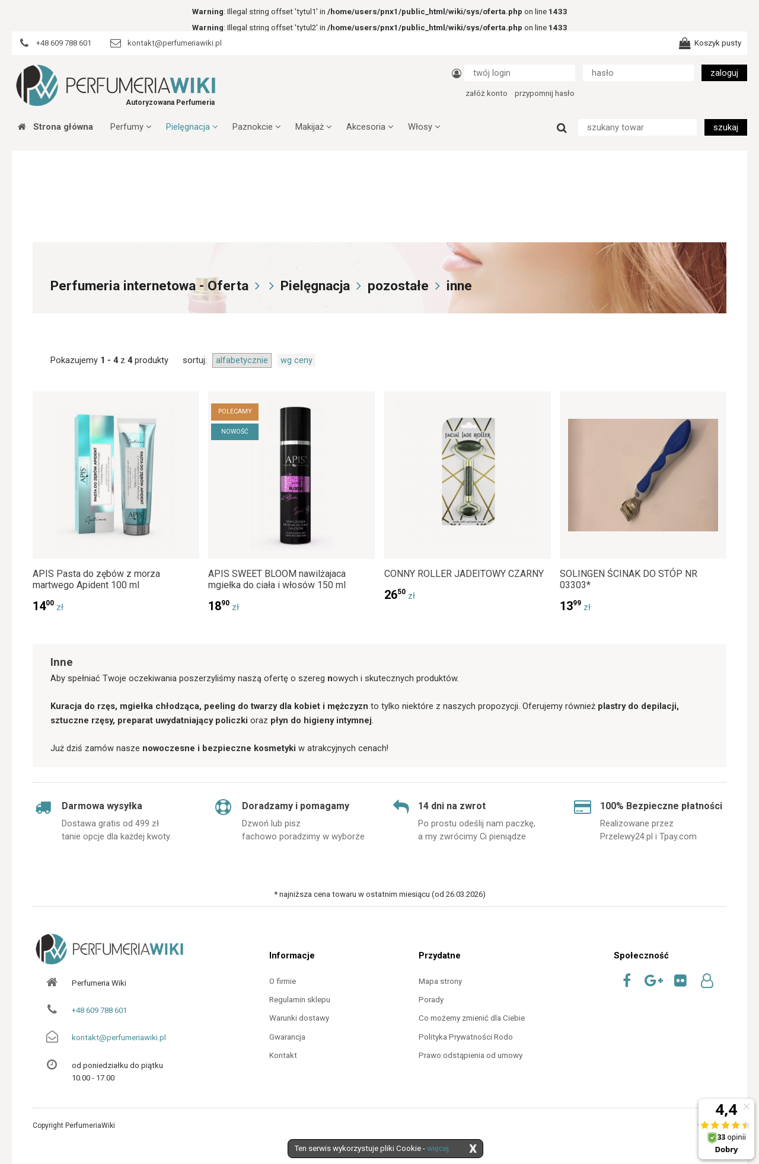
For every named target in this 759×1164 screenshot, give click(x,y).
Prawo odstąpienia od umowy (470, 1055)
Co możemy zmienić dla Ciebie (472, 1018)
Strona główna (55, 126)
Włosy (424, 126)
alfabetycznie (242, 360)
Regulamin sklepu (299, 999)
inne (459, 286)
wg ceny (296, 360)
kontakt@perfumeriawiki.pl (119, 1037)
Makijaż (313, 126)
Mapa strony (440, 981)
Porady (431, 999)
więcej (438, 1148)
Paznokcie (256, 126)
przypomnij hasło (545, 93)
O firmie (282, 981)
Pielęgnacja (192, 126)
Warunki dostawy (299, 1018)
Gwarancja (287, 1036)
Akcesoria (369, 126)
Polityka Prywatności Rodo (466, 1036)
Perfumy (130, 126)
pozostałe (398, 286)
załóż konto (486, 93)
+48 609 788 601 (99, 1010)
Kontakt (283, 1055)
